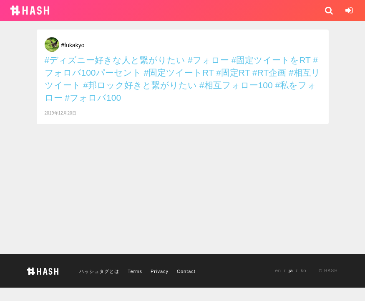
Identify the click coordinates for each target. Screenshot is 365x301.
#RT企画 (269, 72)
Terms (135, 271)
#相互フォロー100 (236, 85)
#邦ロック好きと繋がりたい (140, 85)
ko (304, 270)
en (278, 270)
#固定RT (233, 72)
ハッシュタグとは (99, 271)
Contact (186, 271)
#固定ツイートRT (178, 72)
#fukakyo (73, 45)
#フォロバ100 (93, 97)
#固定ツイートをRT (271, 60)
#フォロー (208, 60)
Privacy (160, 271)
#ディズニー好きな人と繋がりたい (115, 60)
